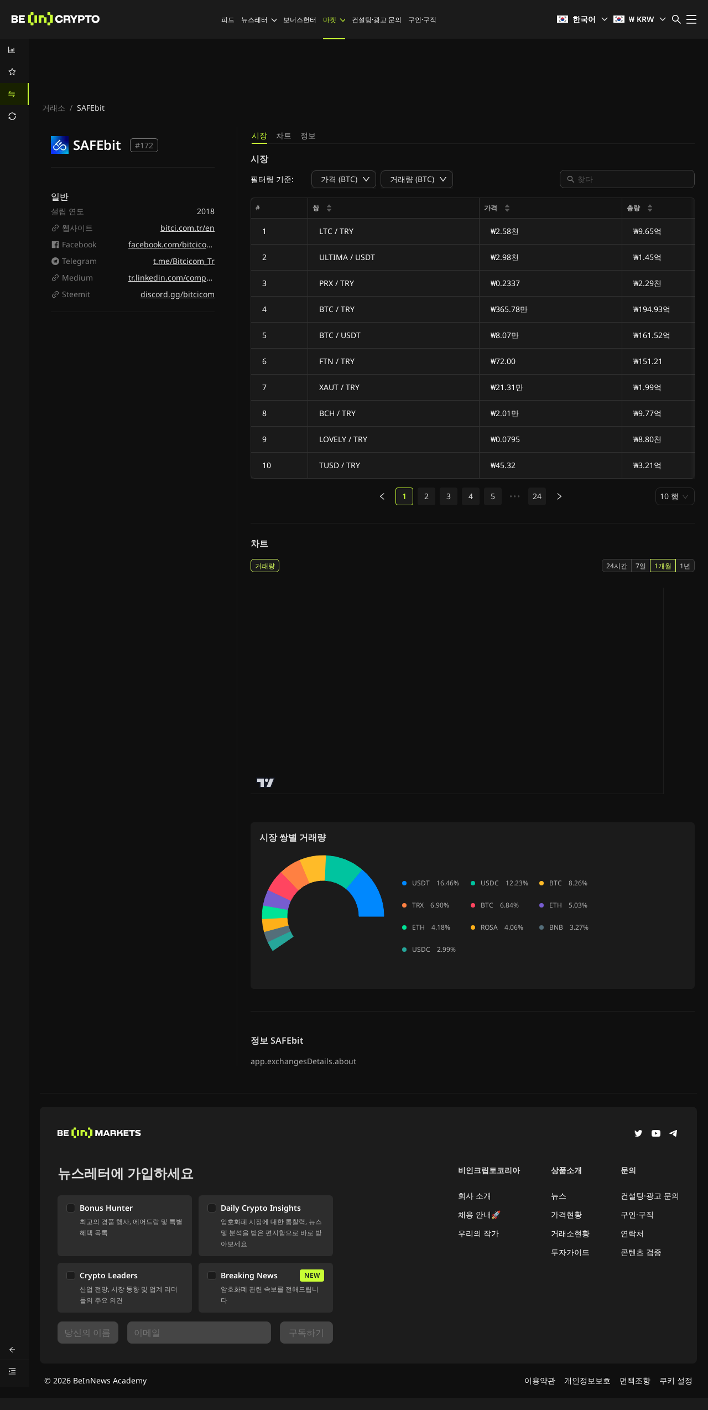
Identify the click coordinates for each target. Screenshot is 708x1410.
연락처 (632, 1233)
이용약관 (539, 1380)
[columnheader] (394, 208)
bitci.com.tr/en (187, 227)
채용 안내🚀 (479, 1214)
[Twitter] (638, 1134)
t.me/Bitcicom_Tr (184, 261)
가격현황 (566, 1214)
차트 (283, 135)
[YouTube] (656, 1134)
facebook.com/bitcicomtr (174, 244)
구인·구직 (422, 19)
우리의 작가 (478, 1233)
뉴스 (558, 1195)
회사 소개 (474, 1195)
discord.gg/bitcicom (177, 294)
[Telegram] (673, 1134)
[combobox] (632, 179)
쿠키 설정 (676, 1380)
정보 (308, 135)
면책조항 (635, 1380)
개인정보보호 (587, 1380)
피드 (228, 19)
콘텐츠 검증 (641, 1252)
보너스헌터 (299, 19)
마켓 (334, 19)
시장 (259, 135)
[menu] (14, 83)
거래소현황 (570, 1233)
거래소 (53, 107)
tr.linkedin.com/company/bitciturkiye (196, 277)
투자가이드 (570, 1252)
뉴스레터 (259, 19)
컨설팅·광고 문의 (377, 19)
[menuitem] (14, 50)
